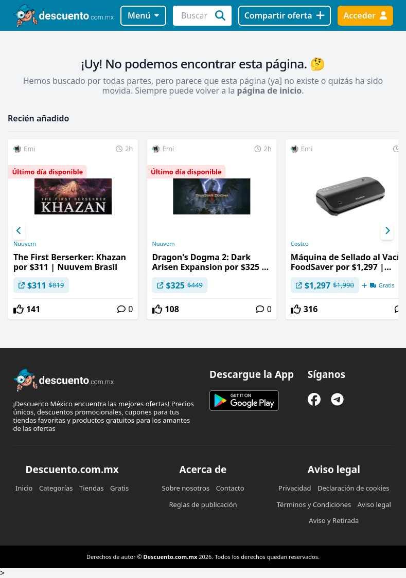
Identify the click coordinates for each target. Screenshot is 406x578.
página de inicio (269, 90)
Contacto (230, 488)
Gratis (119, 488)
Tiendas (91, 488)
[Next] (387, 231)
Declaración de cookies (353, 488)
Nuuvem (24, 243)
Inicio (23, 488)
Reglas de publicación (203, 504)
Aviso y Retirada (334, 520)
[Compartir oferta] (284, 16)
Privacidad (294, 488)
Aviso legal (374, 504)
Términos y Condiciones (314, 504)
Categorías (56, 488)
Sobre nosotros (185, 488)
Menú (143, 15)
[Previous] (19, 231)
